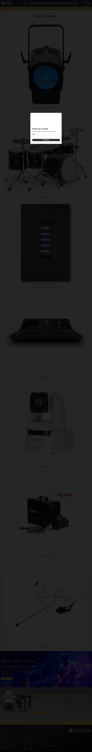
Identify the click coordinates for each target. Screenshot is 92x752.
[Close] (61, 113)
